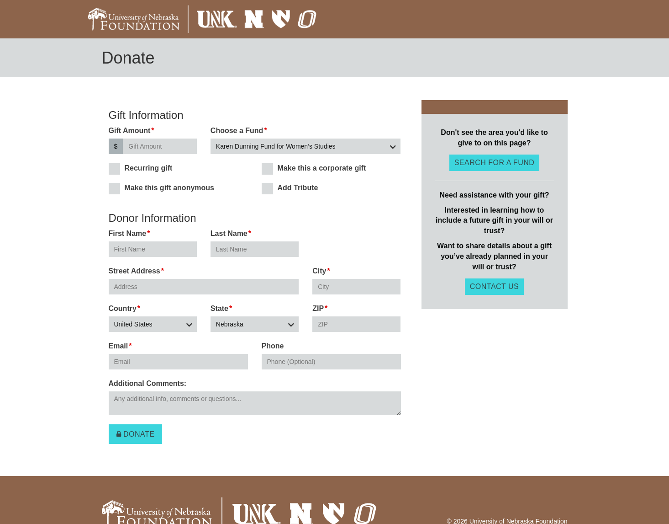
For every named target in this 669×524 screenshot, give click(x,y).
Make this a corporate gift (314, 168)
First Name (128, 233)
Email (118, 346)
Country (123, 308)
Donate (135, 434)
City (319, 271)
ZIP (318, 308)
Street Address (134, 271)
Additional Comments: (148, 383)
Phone (273, 346)
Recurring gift (141, 168)
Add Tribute (290, 188)
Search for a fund (494, 162)
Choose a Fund (237, 130)
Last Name (229, 233)
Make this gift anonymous (161, 188)
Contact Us (494, 286)
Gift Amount (130, 130)
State (219, 308)
